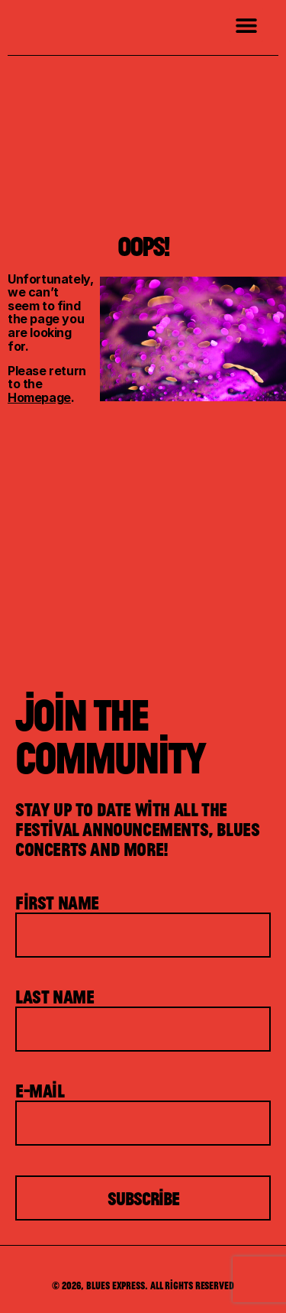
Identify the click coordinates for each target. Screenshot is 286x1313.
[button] (246, 25)
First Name (57, 903)
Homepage (39, 397)
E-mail (40, 1091)
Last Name (54, 997)
